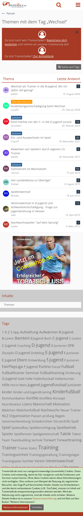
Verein (40, 461)
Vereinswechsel (60, 460)
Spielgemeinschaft (46, 434)
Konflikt (32, 398)
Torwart (49, 440)
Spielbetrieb (66, 427)
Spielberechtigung (42, 428)
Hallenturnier (64, 379)
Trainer (9, 448)
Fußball (67, 366)
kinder (7, 392)
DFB (71, 345)
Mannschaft (42, 404)
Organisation (19, 415)
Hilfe (5, 385)
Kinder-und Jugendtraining (32, 392)
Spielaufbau (19, 428)
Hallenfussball (44, 379)
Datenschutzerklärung (44, 498)
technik (37, 440)
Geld (21, 379)
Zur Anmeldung (43, 56)
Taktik (65, 433)
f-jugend (54, 360)
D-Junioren (59, 346)
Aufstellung (29, 332)
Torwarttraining (69, 440)
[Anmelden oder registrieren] (68, 5)
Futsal (56, 367)
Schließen (37, 507)
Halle (29, 379)
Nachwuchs (50, 410)
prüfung (48, 416)
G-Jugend (9, 378)
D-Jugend (41, 345)
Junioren (74, 385)
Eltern (22, 360)
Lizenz (27, 404)
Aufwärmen (48, 332)
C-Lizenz (75, 338)
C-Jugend (60, 338)
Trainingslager (69, 455)
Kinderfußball (66, 391)
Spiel (6, 427)
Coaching (24, 346)
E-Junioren (71, 353)
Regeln (60, 416)
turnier (28, 461)
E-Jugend (54, 352)
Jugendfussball (54, 384)
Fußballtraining (52, 372)
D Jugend (22, 352)
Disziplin (8, 353)
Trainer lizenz (27, 448)
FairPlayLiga (12, 366)
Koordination (11, 404)
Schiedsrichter (42, 421)
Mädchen (8, 410)
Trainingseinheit (15, 454)
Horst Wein (18, 385)
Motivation (61, 404)
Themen (9, 304)
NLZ (5, 415)
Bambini (22, 338)
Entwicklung (37, 360)
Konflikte (45, 398)
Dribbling (37, 353)
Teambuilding (21, 440)
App (16, 332)
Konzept (59, 398)
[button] (78, 5)
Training (48, 447)
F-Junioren (71, 360)
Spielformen (23, 434)
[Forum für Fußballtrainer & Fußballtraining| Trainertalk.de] (14, 4)
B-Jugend (66, 332)
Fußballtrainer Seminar (20, 372)
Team (6, 440)
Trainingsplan (12, 461)
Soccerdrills (61, 421)
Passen (36, 416)
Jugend (34, 384)
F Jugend (31, 366)
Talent (76, 434)
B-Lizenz (8, 338)
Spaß (75, 421)
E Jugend (9, 360)
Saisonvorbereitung (16, 421)
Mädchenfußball (28, 410)
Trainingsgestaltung (43, 455)
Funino (45, 366)
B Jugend (37, 338)
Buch (47, 338)
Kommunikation (13, 398)
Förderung (73, 373)
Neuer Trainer (71, 410)
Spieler (7, 434)
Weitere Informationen (15, 507)
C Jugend (9, 345)
